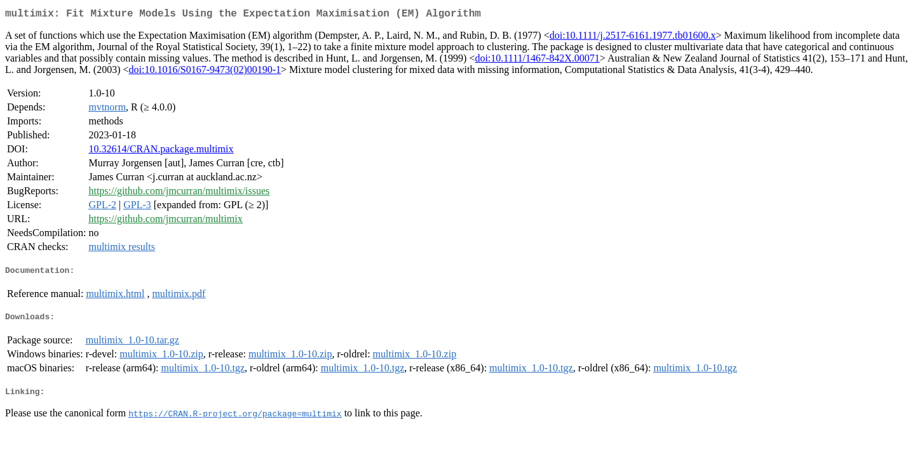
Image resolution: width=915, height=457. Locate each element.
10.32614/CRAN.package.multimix (160, 151)
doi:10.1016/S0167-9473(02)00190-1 (204, 72)
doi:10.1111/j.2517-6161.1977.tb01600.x (633, 37)
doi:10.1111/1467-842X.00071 (537, 60)
